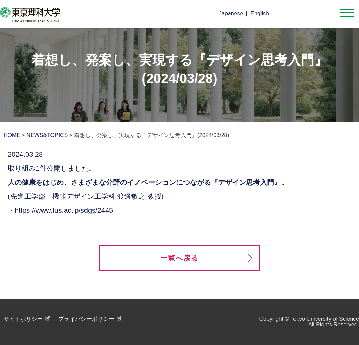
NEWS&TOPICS (47, 135)
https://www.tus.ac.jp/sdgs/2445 (64, 210)
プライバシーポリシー (86, 319)
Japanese (231, 13)
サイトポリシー (23, 319)
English (259, 13)
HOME (12, 135)
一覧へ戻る (179, 258)
